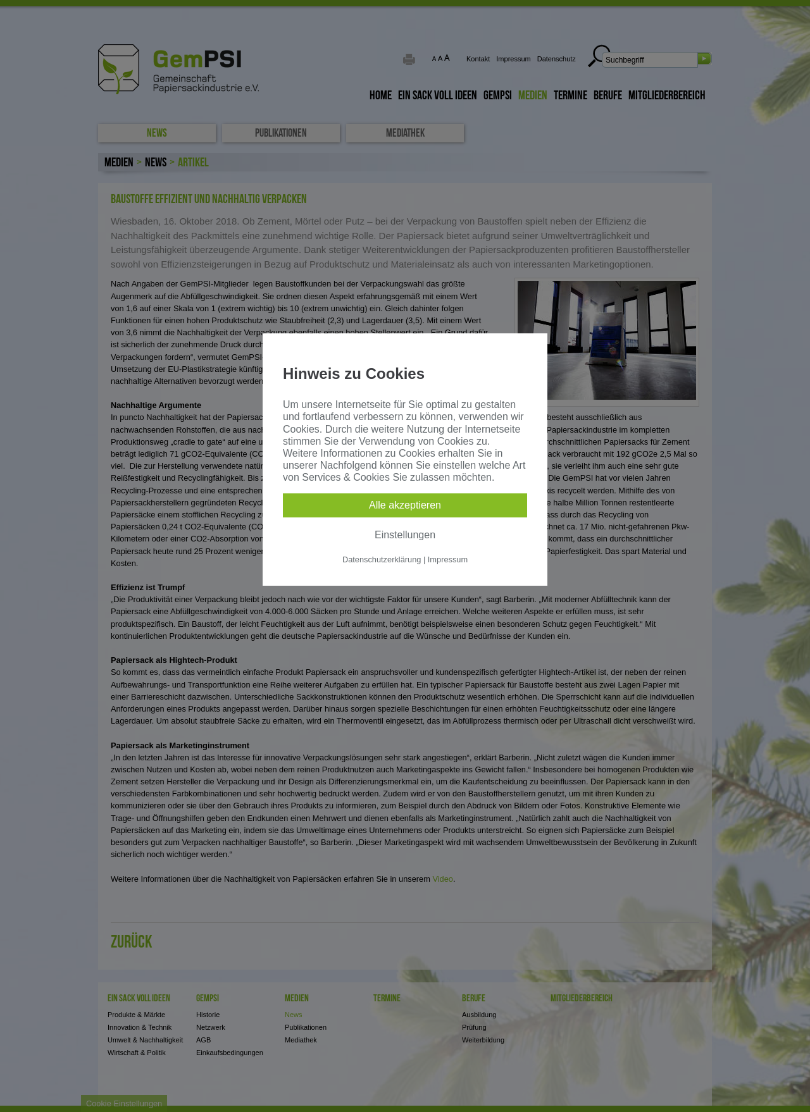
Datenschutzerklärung (381, 559)
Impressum (448, 559)
